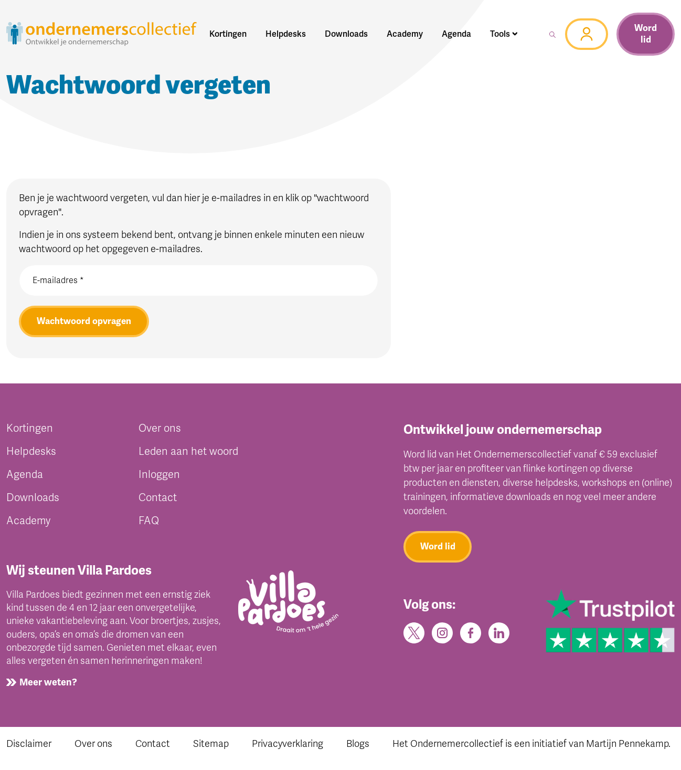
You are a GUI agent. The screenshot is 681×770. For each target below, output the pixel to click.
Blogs (357, 744)
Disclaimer (28, 744)
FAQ (149, 520)
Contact (158, 497)
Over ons (160, 428)
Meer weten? (48, 682)
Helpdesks (31, 451)
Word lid (645, 34)
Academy (28, 520)
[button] (504, 34)
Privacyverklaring (287, 744)
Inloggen (159, 474)
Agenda (24, 474)
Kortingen (29, 428)
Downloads (32, 497)
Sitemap (211, 744)
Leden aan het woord (188, 451)
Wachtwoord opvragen (84, 321)
